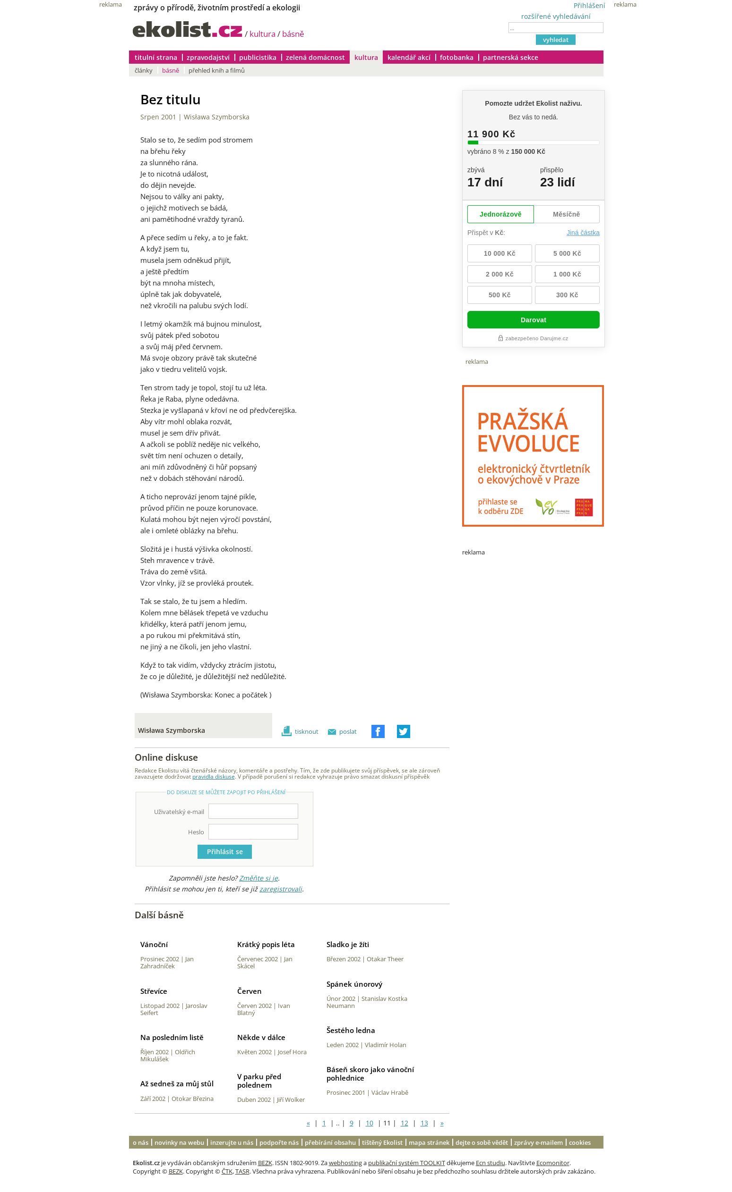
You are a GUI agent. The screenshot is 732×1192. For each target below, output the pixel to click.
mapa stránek (429, 1142)
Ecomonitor (552, 1162)
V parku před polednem (259, 1081)
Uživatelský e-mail (179, 811)
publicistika (257, 57)
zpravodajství (208, 57)
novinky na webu (179, 1142)
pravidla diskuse (213, 776)
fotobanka (457, 57)
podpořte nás (279, 1142)
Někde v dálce (261, 1037)
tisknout (307, 731)
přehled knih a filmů (217, 70)
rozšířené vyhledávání (556, 16)
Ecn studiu (490, 1162)
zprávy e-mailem (538, 1142)
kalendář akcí (409, 57)
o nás (140, 1142)
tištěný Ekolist (382, 1142)
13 (424, 1122)
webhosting (345, 1162)
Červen (249, 991)
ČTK (227, 1171)
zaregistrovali (280, 888)
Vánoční (154, 944)
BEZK (265, 1162)
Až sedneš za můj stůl (177, 1083)
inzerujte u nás (231, 1142)
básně (293, 33)
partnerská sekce (510, 57)
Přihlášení (589, 5)
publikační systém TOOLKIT (406, 1162)
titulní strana (156, 57)
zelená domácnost (315, 57)
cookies (580, 1142)
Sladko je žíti (348, 944)
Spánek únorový (354, 984)
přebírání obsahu (330, 1142)
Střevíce (153, 991)
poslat (348, 731)
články (144, 70)
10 (369, 1122)
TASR (242, 1171)
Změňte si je (258, 877)
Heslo (196, 832)
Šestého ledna (351, 1030)
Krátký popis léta (266, 944)
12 (404, 1122)
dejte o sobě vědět (482, 1142)
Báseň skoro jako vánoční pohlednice (370, 1074)
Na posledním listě (172, 1037)
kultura (263, 33)
